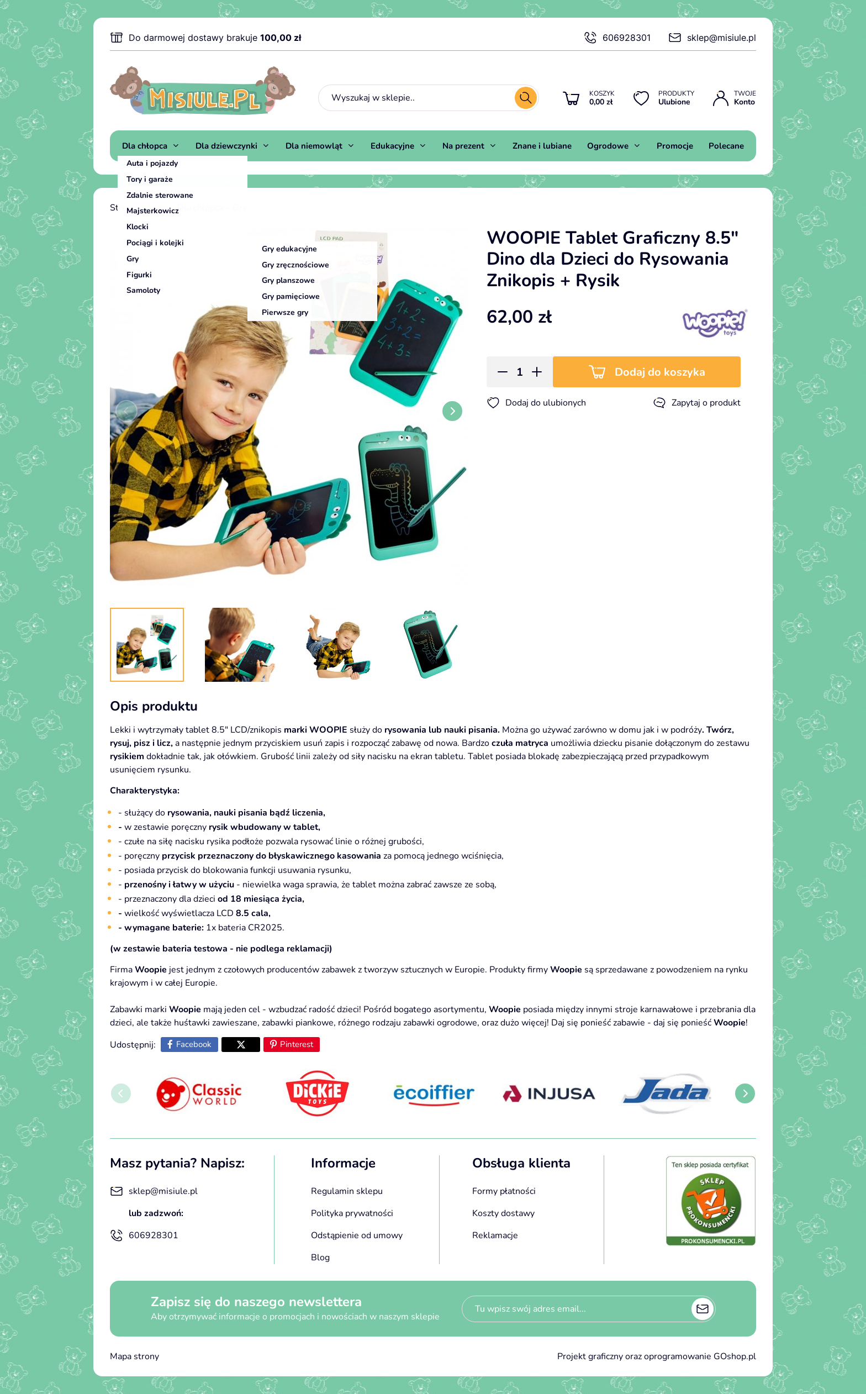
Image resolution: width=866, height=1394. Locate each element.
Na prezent (463, 145)
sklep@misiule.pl (712, 37)
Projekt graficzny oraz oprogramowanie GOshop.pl (656, 1356)
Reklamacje (495, 1235)
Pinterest (296, 1044)
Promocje (675, 145)
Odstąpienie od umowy (357, 1235)
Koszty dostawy (503, 1213)
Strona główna (139, 208)
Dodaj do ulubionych (536, 402)
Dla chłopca (144, 145)
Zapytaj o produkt (697, 402)
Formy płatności (504, 1191)
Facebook (194, 1044)
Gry (240, 208)
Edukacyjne (392, 145)
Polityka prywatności (352, 1213)
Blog (320, 1257)
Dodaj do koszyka (660, 372)
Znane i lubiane (542, 145)
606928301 (617, 37)
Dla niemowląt (314, 145)
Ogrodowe (608, 145)
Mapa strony (134, 1356)
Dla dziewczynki (226, 145)
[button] (499, 371)
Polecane (726, 145)
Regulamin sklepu (347, 1191)
